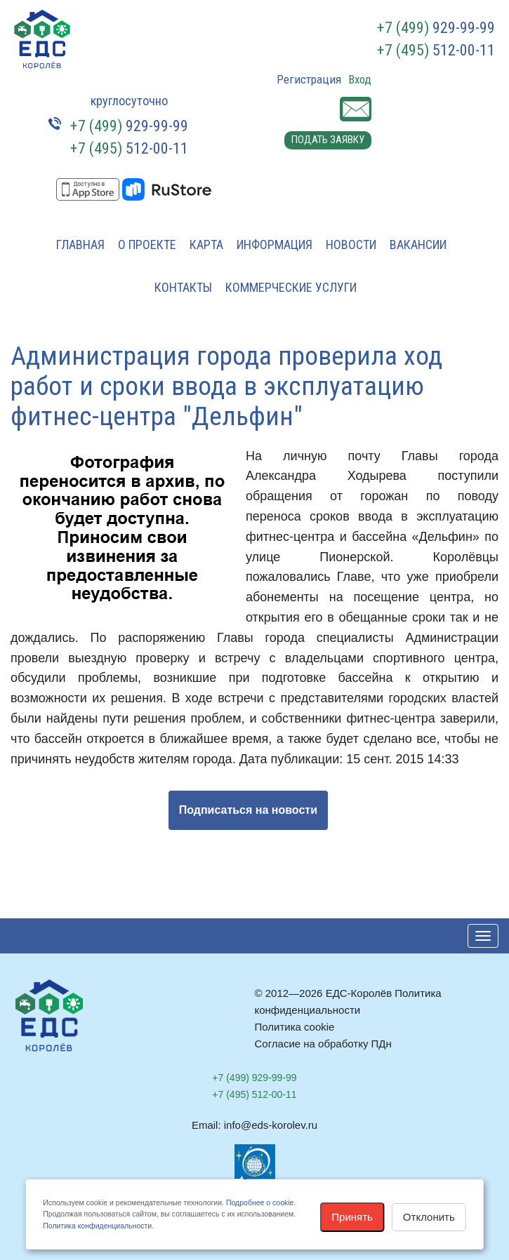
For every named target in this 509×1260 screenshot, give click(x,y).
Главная (80, 244)
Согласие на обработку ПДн (323, 1044)
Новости (351, 244)
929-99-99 (436, 28)
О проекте (147, 244)
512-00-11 (436, 50)
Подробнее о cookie (259, 1202)
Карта (206, 244)
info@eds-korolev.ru (270, 1125)
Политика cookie (295, 1027)
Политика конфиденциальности (97, 1225)
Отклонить (429, 1217)
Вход (359, 79)
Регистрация (309, 79)
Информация (274, 244)
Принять (352, 1217)
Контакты (183, 287)
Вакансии (418, 244)
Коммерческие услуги (291, 287)
